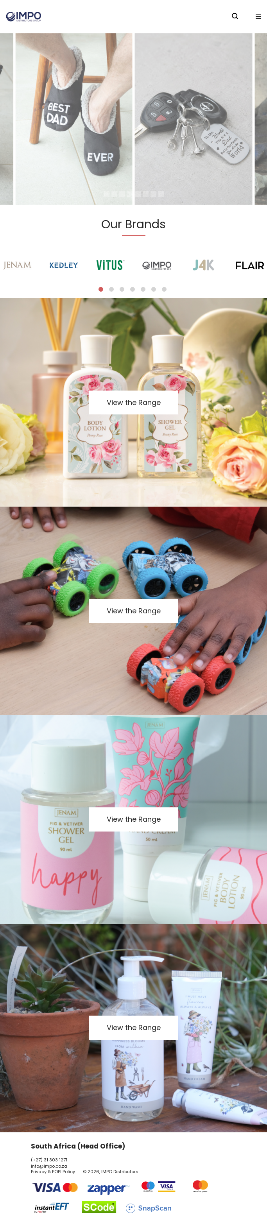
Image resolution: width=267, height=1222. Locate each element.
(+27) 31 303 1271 (49, 1160)
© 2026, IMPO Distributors (110, 1171)
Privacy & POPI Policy (53, 1171)
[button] (258, 16)
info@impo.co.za (49, 1166)
